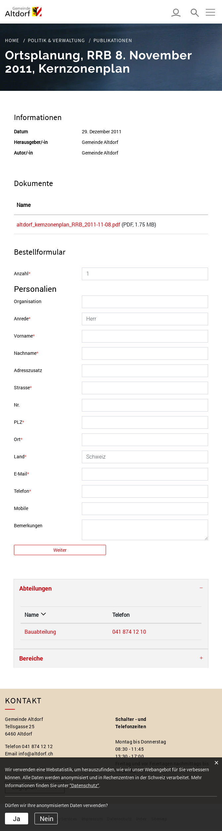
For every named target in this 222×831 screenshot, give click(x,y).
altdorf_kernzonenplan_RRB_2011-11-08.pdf (68, 224)
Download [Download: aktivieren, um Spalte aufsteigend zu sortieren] (187, 204)
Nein (46, 818)
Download (190, 226)
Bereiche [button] (31, 660)
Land (20, 459)
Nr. (17, 407)
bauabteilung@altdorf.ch (153, 633)
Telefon (22, 493)
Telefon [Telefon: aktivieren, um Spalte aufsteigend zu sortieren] (81, 616)
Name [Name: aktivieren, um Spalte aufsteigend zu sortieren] (23, 204)
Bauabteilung (40, 633)
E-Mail (21, 476)
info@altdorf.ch (36, 756)
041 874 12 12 (37, 748)
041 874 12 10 (90, 633)
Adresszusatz (28, 372)
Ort (18, 441)
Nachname (26, 355)
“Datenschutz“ (84, 785)
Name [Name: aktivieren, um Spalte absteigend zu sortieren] (31, 616)
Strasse (23, 390)
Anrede (22, 321)
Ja (16, 818)
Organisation (27, 303)
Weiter (60, 552)
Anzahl (22, 276)
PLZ (19, 424)
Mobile (21, 510)
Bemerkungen (28, 528)
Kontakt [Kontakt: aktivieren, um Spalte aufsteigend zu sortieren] (133, 616)
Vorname (24, 338)
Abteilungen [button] (35, 590)
